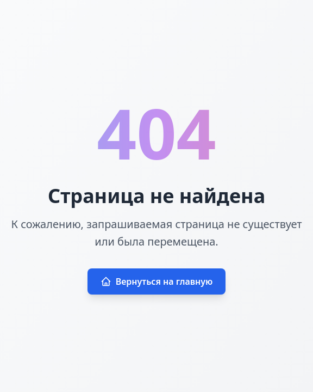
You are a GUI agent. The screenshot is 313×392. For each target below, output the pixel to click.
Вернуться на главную (157, 281)
